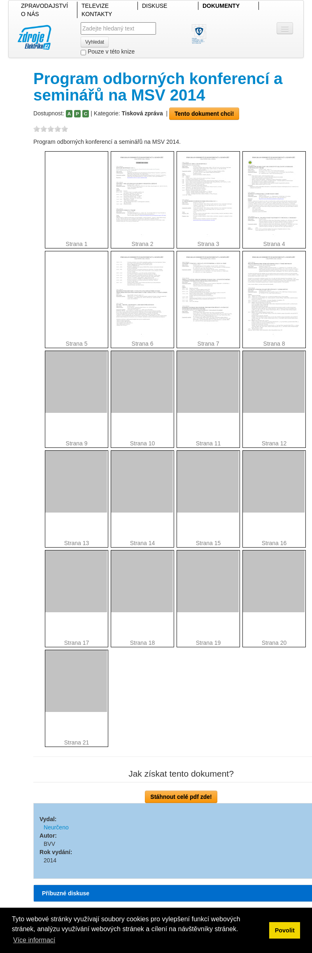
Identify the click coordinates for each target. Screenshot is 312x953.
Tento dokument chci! (204, 113)
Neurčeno (56, 827)
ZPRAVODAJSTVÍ (44, 5)
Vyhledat (94, 42)
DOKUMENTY (221, 5)
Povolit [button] (285, 930)
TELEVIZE (95, 5)
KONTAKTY (96, 14)
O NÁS (30, 14)
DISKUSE (154, 5)
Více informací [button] (34, 940)
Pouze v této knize (108, 51)
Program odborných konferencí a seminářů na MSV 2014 (157, 87)
